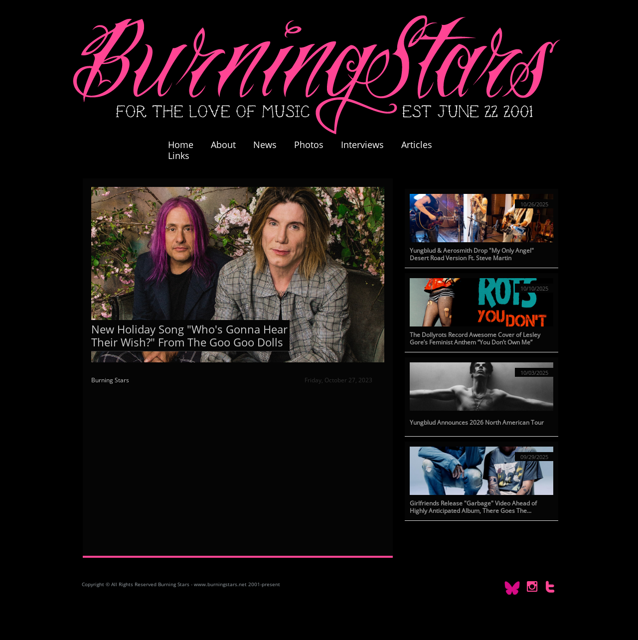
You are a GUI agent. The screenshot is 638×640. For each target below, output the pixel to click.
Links (178, 155)
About (223, 145)
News (265, 145)
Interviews (362, 145)
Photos (313, 145)
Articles (416, 145)
